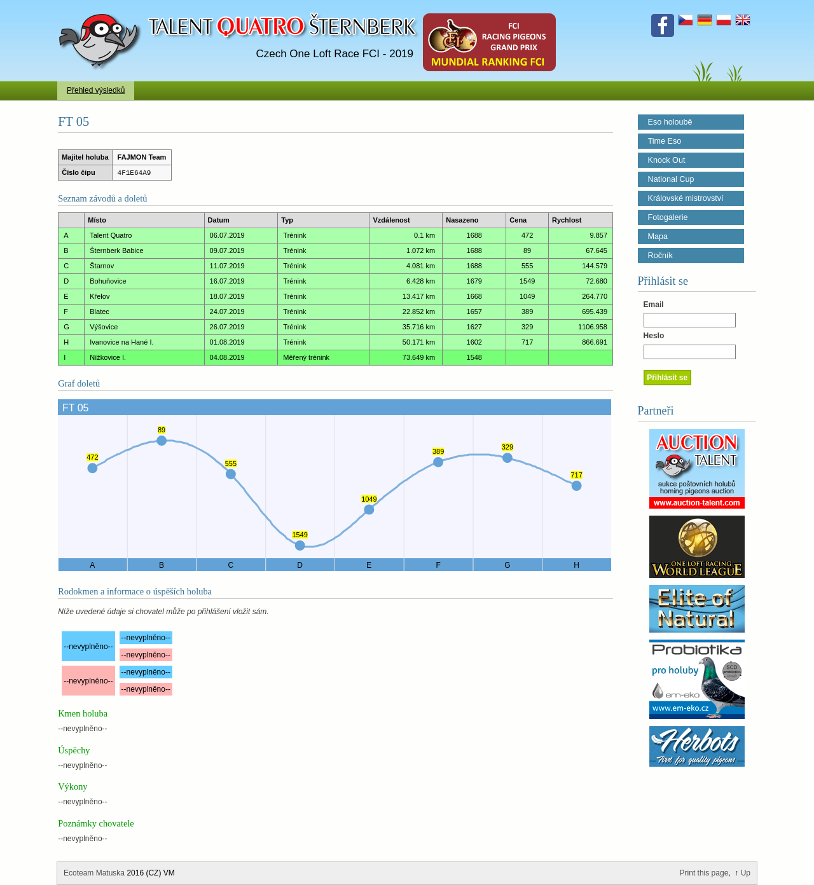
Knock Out (667, 160)
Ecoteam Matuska (94, 872)
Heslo (654, 335)
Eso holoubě (670, 122)
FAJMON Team (142, 157)
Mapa (658, 236)
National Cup (671, 179)
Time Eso (665, 141)
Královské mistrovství (686, 198)
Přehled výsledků (96, 90)
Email (654, 304)
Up (745, 872)
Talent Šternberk (102, 6)
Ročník (660, 255)
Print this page (704, 872)
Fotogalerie (668, 217)
